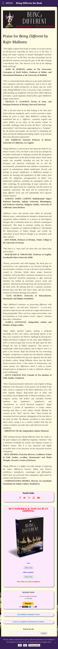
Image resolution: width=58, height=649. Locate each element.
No (25, 645)
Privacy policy (34, 645)
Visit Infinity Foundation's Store (28, 614)
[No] (55, 643)
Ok (20, 645)
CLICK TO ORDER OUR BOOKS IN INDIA (28, 622)
